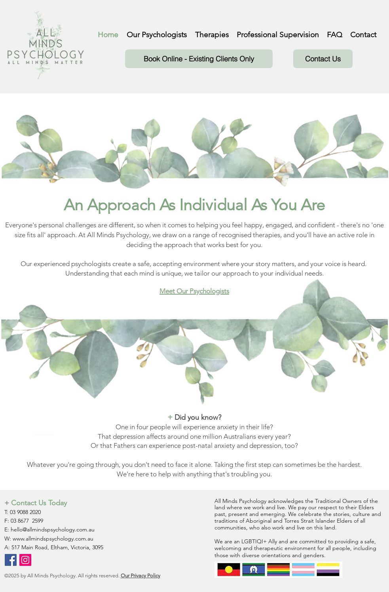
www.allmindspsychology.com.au (53, 538)
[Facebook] (11, 560)
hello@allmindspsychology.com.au (53, 529)
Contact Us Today (39, 503)
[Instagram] (25, 560)
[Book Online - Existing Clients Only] (199, 58)
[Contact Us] (323, 58)
